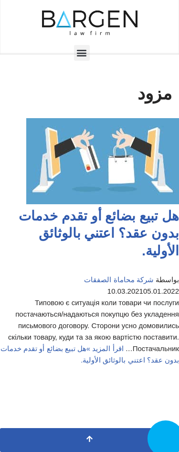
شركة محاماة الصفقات (118, 280)
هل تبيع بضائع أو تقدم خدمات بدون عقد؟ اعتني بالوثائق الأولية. (99, 233)
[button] (82, 53)
